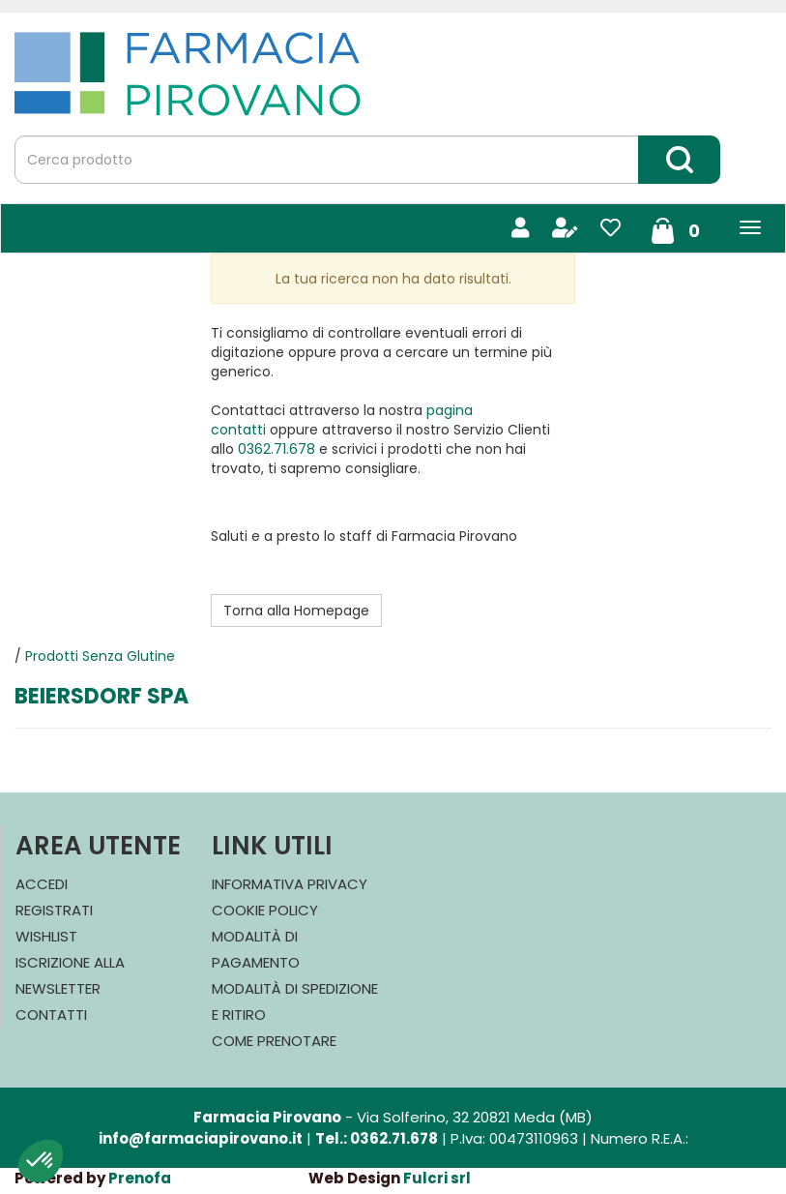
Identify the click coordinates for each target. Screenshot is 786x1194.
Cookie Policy (265, 910)
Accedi (41, 884)
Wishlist (46, 936)
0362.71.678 (276, 449)
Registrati (54, 910)
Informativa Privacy (289, 884)
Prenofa (139, 1178)
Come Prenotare (274, 1040)
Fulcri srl (437, 1178)
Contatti (51, 1014)
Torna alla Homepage (296, 610)
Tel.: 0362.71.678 (376, 1138)
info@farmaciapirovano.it (201, 1138)
